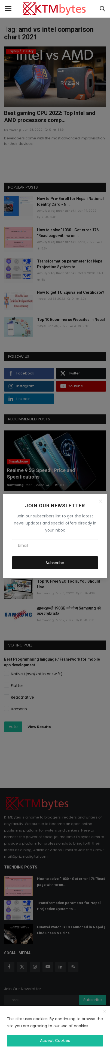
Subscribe (55, 563)
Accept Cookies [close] (55, 1040)
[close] (104, 1011)
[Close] (100, 501)
